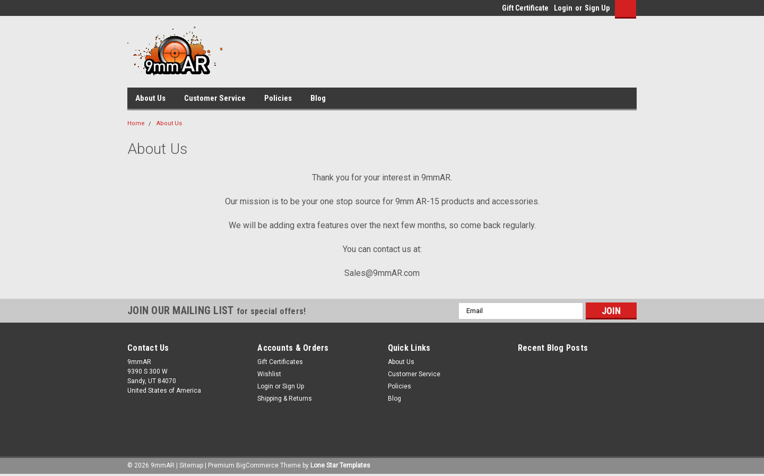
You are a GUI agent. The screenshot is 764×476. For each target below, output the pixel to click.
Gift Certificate (525, 8)
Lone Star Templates (340, 465)
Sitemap (191, 465)
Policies (278, 98)
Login (563, 8)
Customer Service (215, 98)
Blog (318, 98)
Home (136, 123)
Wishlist (269, 374)
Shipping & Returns (284, 398)
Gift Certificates (280, 362)
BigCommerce (257, 465)
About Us (150, 98)
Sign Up (597, 8)
